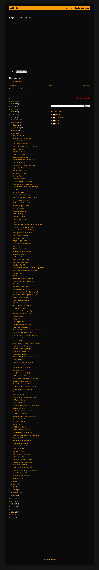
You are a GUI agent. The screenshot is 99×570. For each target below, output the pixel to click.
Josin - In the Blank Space (21, 260)
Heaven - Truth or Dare (20, 170)
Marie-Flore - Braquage (20, 465)
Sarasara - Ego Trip (19, 338)
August (15, 130)
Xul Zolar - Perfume (19, 408)
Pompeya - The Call (19, 152)
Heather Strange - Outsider (21, 206)
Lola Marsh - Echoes (19, 421)
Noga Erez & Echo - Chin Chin (22, 381)
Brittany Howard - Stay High (21, 367)
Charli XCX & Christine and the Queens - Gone (27, 330)
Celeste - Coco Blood (19, 249)
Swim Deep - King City (19, 254)
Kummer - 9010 (17, 273)
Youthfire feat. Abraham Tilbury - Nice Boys (26, 435)
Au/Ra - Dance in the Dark (21, 157)
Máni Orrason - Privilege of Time (22, 467)
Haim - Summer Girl (19, 135)
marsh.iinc (58, 120)
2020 (13, 115)
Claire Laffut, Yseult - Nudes (21, 419)
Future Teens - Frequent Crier (22, 324)
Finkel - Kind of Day (19, 154)
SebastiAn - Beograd (19, 179)
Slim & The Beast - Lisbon (21, 473)
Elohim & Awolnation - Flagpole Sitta (24, 281)
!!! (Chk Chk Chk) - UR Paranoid (22, 181)
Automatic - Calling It (19, 451)
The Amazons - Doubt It (20, 354)
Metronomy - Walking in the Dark (23, 227)
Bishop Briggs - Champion (21, 351)
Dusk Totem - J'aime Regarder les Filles (25, 295)
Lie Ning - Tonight (18, 176)
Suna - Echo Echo (18, 457)
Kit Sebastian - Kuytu (19, 308)
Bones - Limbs (17, 424)
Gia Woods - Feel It (19, 478)
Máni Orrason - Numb (19, 427)
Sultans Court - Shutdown (20, 297)
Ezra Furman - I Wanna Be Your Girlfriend (25, 378)
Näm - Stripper (17, 284)
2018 (13, 498)
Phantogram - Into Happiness (22, 243)
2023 (13, 106)
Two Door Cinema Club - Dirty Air (23, 313)
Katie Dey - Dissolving (19, 265)
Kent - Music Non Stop (19, 141)
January (15, 495)
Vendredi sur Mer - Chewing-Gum (23, 462)
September (16, 128)
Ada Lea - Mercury (18, 289)
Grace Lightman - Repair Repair (22, 305)
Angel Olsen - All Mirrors (20, 143)
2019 (13, 117)
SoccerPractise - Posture (20, 262)
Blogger (53, 560)
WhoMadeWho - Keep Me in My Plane (24, 160)
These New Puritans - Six (20, 446)
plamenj (57, 123)
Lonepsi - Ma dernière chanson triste (24, 365)
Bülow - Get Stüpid (18, 448)
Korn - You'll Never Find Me (21, 300)
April (14, 487)
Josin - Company (18, 214)
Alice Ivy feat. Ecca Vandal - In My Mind (25, 386)
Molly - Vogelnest (18, 438)
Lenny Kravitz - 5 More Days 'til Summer (25, 270)
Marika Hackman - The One (21, 429)
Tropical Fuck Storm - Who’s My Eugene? (25, 197)
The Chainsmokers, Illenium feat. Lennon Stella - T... (29, 224)
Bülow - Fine (16, 246)
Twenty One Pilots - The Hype (22, 195)
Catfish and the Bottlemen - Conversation (25, 357)
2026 (13, 98)
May (14, 484)
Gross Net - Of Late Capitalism (22, 138)
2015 (13, 506)
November (16, 122)
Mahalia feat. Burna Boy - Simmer (23, 332)
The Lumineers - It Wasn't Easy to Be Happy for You (29, 268)
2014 (13, 509)
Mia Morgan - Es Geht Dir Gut (22, 203)
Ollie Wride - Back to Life (20, 287)
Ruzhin (57, 114)
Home (50, 86)
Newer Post (13, 86)
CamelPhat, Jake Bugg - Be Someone (24, 416)
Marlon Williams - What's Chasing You (24, 384)
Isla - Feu (15, 189)
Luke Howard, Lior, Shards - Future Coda (25, 146)
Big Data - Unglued (18, 370)
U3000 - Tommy (17, 276)
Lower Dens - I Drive (19, 403)
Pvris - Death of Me (19, 394)
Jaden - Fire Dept (18, 149)
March (15, 490)
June (14, 482)
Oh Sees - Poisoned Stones (21, 475)
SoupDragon (59, 117)
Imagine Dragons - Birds (20, 241)
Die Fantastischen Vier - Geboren (23, 278)
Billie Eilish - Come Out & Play (22, 373)
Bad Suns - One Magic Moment (22, 459)
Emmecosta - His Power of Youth (23, 432)
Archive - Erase (17, 340)
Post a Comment (17, 81)
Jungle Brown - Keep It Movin (22, 251)
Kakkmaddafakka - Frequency (22, 454)
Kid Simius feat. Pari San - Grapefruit (24, 165)
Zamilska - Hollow (18, 319)
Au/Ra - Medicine (18, 359)
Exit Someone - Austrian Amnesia (23, 362)
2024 (13, 104)
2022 (13, 109)
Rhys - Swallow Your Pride (21, 200)
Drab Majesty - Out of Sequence (22, 389)
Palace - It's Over (18, 316)
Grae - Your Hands (18, 392)
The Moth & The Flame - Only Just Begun (25, 187)
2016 (13, 504)
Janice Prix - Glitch (18, 192)
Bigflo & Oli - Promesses (20, 168)
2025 (13, 101)
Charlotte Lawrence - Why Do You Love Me (26, 292)
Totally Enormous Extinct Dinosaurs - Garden (26, 343)
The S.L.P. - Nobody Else (20, 235)
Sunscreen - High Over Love (21, 346)
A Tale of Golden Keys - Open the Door (24, 411)
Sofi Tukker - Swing (19, 400)
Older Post (86, 86)
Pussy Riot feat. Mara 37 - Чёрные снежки (26, 470)
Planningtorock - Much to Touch (22, 233)
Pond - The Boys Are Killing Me (22, 184)
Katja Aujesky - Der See (20, 219)
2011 (13, 517)
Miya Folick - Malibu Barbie (21, 327)
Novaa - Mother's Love (19, 173)
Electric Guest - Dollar (19, 375)
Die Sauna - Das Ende (19, 211)
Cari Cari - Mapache (19, 162)
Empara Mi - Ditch (18, 238)
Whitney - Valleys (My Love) (21, 349)
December (16, 119)
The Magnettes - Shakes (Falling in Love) (25, 335)
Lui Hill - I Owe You (18, 208)
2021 (13, 112)
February (16, 492)
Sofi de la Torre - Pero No (20, 303)
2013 (13, 512)
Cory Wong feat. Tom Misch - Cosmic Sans (26, 405)
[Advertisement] (48, 538)
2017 (13, 501)
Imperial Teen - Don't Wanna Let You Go (25, 397)
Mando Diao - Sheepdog (20, 443)
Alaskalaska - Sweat (19, 257)
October (15, 125)
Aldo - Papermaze (18, 322)
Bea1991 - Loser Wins (19, 413)
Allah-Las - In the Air (19, 216)
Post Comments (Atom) (25, 89)
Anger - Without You (19, 222)
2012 (13, 515)
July (14, 133)
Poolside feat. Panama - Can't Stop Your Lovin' (27, 230)
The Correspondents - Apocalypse (23, 311)
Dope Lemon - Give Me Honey (22, 440)
